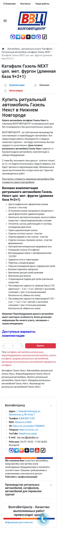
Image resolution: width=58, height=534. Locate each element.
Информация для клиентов (19, 522)
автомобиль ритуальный (30, 352)
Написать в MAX (23, 422)
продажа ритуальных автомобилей (30, 358)
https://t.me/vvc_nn (28, 429)
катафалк (12, 352)
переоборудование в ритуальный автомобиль (25, 355)
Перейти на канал (28, 433)
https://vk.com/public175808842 (29, 426)
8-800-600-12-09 (26, 418)
